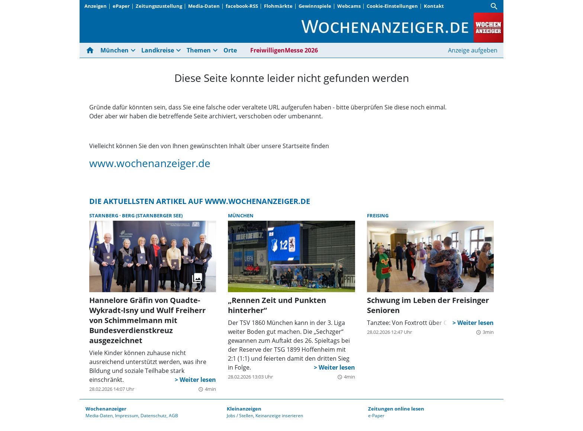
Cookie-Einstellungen (392, 6)
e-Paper (376, 415)
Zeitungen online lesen (396, 408)
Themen (199, 50)
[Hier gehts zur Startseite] (91, 50)
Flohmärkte (278, 6)
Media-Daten (204, 6)
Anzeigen (95, 6)
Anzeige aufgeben (472, 50)
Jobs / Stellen (240, 415)
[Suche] (494, 6)
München (114, 50)
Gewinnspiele (315, 6)
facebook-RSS (242, 6)
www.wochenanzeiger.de (149, 163)
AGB (173, 415)
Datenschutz (154, 415)
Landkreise (157, 50)
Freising (378, 215)
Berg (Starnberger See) (152, 215)
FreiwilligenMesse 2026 (284, 50)
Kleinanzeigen (244, 408)
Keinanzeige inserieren (279, 415)
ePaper (121, 6)
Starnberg (104, 215)
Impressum (126, 415)
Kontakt (434, 6)
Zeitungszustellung (159, 6)
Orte (230, 50)
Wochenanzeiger (106, 408)
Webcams (349, 6)
